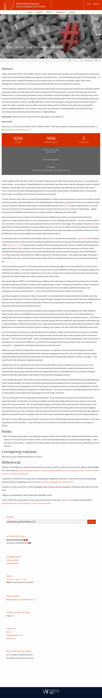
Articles (39, 12)
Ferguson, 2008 (83, 238)
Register (96, 4)
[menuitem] (93, 4)
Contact (72, 12)
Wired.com (66, 500)
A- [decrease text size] (76, 60)
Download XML (12, 560)
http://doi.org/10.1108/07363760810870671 (57, 482)
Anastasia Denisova (9, 55)
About (49, 12)
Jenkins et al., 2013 (15, 245)
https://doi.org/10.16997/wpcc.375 (17, 130)
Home (29, 12)
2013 (90, 206)
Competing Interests (14, 635)
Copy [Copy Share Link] (91, 522)
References (10, 639)
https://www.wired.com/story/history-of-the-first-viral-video (26, 503)
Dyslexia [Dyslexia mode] (88, 60)
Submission (60, 12)
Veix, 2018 (66, 206)
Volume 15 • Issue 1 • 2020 (16, 580)
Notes (8, 632)
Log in (89, 4)
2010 (4, 255)
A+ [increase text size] (81, 60)
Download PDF (12, 563)
